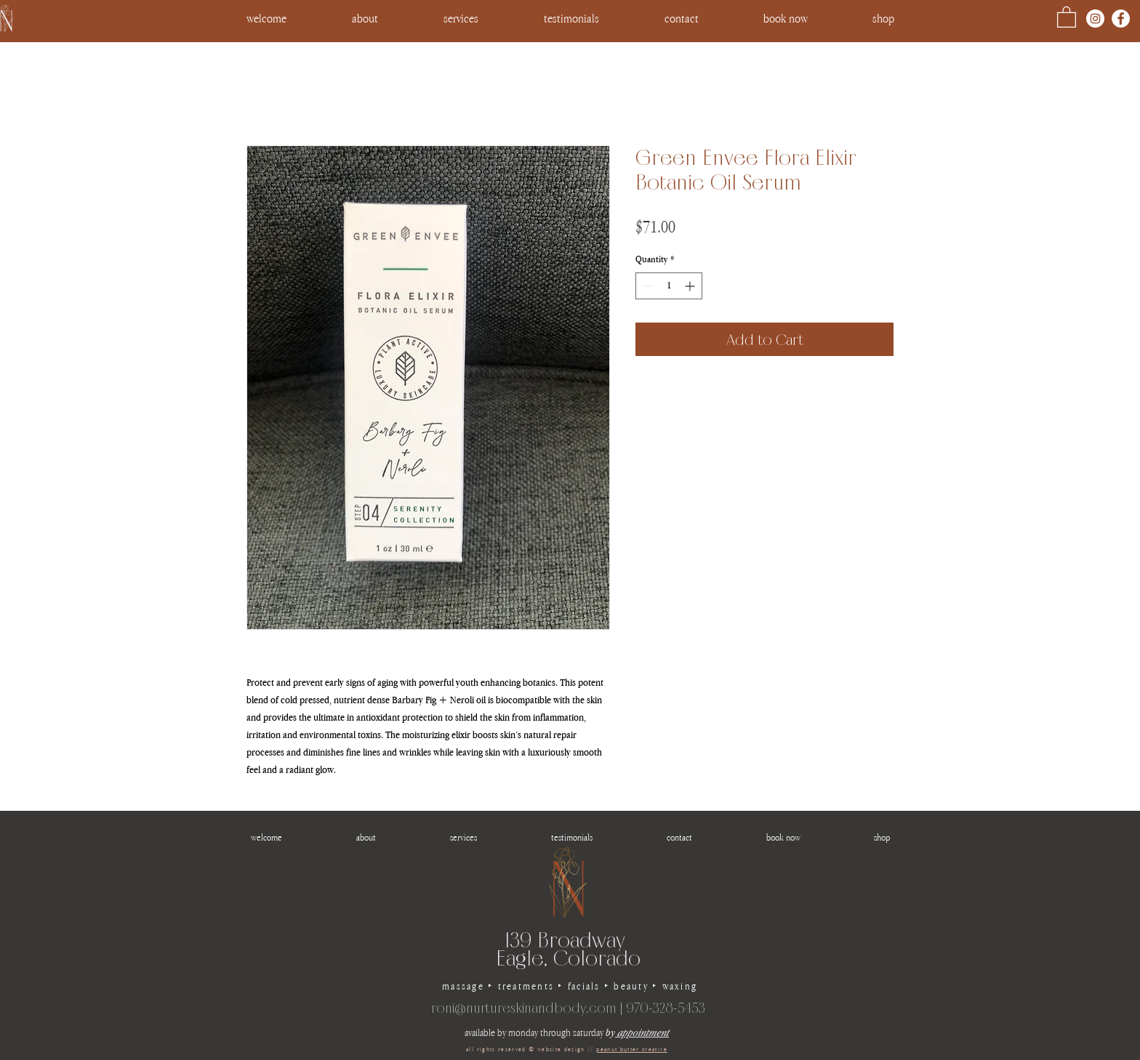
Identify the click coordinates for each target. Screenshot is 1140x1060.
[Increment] (691, 286)
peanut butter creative (631, 1049)
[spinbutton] (669, 286)
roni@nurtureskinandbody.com (524, 1008)
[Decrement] (647, 286)
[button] (883, 18)
